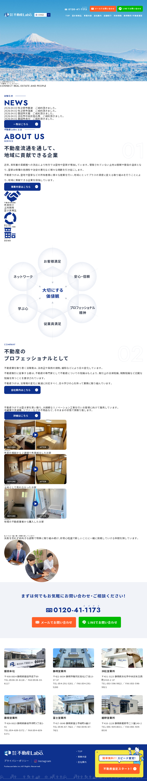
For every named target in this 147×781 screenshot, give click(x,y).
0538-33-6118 (16, 679)
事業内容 (88, 15)
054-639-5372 (16, 730)
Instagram (42, 760)
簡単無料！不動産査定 (133, 15)
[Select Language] (42, 15)
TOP (67, 15)
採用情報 (118, 15)
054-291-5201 (65, 683)
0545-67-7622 (65, 726)
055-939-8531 (114, 726)
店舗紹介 (108, 15)
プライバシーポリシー (16, 760)
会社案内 (98, 15)
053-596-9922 (114, 683)
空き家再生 (77, 15)
